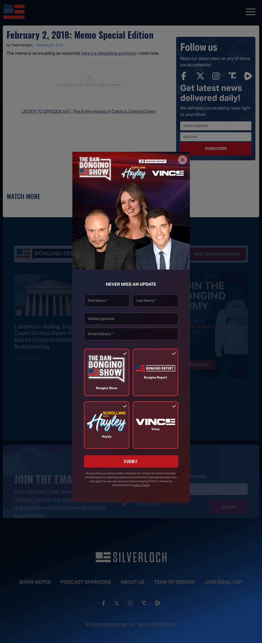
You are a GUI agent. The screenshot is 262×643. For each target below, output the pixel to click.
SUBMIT (131, 461)
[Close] (182, 159)
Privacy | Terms (141, 485)
